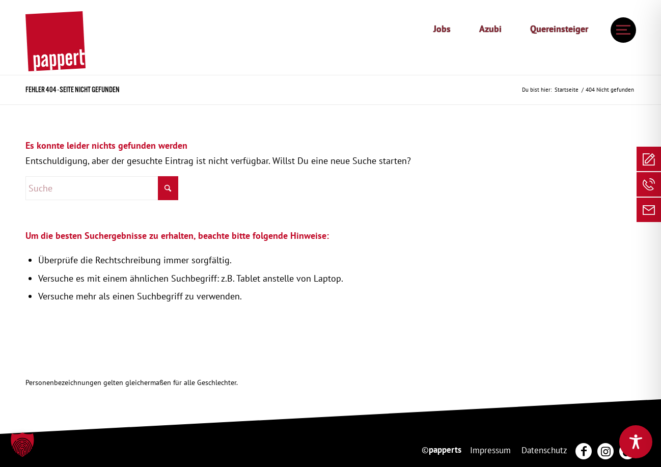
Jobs (442, 29)
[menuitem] (442, 29)
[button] (22, 444)
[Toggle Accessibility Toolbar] (635, 441)
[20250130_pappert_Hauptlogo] (55, 41)
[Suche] (101, 188)
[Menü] (620, 30)
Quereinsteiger (559, 29)
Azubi (490, 29)
